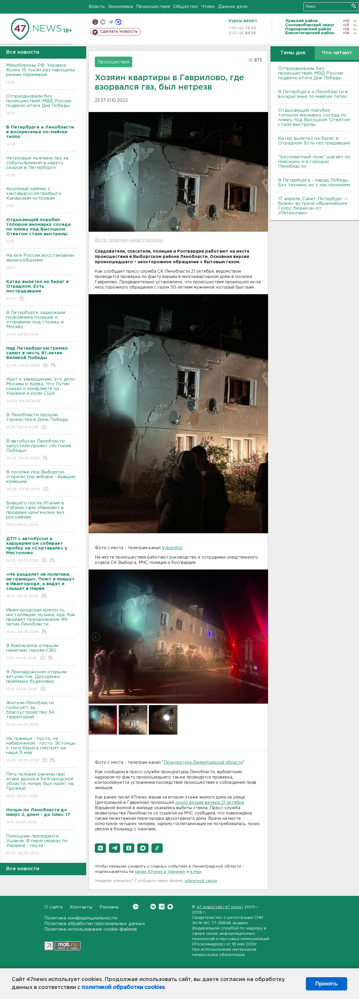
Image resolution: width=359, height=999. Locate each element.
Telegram (161, 906)
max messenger (118, 22)
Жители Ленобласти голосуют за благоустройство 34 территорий (41, 714)
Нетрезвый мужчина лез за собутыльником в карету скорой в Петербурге (41, 167)
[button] (100, 848)
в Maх (195, 871)
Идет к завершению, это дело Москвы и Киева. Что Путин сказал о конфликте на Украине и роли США (41, 390)
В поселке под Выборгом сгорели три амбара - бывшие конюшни (41, 481)
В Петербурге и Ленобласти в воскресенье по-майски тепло (313, 94)
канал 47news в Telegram (160, 871)
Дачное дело (233, 7)
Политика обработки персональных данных (94, 924)
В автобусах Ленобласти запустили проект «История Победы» (41, 450)
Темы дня (292, 53)
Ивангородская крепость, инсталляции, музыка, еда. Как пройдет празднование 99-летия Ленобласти (41, 621)
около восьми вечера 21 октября (209, 802)
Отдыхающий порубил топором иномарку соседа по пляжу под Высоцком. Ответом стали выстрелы (314, 117)
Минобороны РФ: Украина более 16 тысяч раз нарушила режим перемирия (41, 74)
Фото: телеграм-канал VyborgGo (128, 240)
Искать (354, 6)
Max (170, 906)
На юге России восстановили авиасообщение (41, 262)
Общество (185, 7)
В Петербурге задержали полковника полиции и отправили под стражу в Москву (41, 324)
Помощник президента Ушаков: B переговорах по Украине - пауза (41, 845)
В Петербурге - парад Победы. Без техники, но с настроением (314, 182)
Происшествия (153, 7)
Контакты (81, 907)
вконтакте (103, 22)
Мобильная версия (95, 22)
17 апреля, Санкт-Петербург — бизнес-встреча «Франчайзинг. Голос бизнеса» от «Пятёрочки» (313, 206)
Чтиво (208, 7)
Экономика (120, 7)
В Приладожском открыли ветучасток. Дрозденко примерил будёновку (41, 681)
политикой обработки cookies (123, 987)
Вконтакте (135, 906)
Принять (326, 984)
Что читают (337, 53)
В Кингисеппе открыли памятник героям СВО (41, 652)
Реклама (109, 907)
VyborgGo (172, 548)
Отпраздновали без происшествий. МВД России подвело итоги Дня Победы (41, 105)
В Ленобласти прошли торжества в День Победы (41, 421)
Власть (97, 7)
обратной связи (201, 881)
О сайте (53, 907)
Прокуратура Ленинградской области (203, 762)
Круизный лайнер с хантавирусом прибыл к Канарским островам (41, 197)
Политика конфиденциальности (80, 918)
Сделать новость (119, 31)
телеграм (110, 22)
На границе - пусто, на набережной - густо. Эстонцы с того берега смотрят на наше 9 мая (41, 750)
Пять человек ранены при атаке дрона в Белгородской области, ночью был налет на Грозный (41, 785)
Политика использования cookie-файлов (90, 929)
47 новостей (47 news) (220, 907)
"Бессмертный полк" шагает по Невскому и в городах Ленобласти (314, 161)
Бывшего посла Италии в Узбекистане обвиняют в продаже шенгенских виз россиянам (41, 514)
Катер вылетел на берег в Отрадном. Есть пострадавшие (314, 140)
